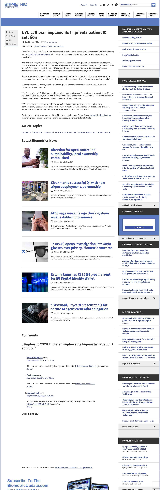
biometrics (26, 132)
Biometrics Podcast (153, 15)
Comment (12, 44)
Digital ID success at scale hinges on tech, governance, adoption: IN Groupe (138, 331)
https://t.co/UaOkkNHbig (86, 366)
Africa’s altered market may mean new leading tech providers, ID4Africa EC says (138, 128)
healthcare (37, 132)
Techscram (32, 375)
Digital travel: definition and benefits (138, 421)
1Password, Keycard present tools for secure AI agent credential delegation (79, 307)
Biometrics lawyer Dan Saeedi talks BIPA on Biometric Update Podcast (137, 291)
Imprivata (48, 132)
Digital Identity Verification (134, 49)
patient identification (87, 132)
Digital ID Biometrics (131, 363)
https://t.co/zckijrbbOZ (85, 383)
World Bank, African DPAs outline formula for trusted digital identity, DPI (137, 147)
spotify (116, 5)
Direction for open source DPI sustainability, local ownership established (74, 154)
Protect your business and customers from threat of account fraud (138, 385)
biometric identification (101, 115)
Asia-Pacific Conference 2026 (138, 466)
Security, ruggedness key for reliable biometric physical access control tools (138, 186)
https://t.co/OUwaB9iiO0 (38, 404)
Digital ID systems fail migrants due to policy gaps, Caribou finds (137, 348)
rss (100, 5)
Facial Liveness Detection (133, 66)
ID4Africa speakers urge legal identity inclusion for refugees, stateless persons (138, 157)
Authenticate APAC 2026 (138, 482)
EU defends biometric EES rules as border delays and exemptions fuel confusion (137, 97)
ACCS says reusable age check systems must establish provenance (80, 215)
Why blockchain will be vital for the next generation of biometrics (137, 272)
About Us (84, 5)
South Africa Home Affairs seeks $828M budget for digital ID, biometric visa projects (136, 197)
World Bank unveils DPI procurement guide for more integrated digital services (138, 320)
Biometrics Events (140, 15)
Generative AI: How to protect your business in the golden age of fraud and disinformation (137, 402)
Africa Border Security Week (138, 474)
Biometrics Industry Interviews (135, 298)
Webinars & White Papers (126, 15)
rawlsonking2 (33, 393)
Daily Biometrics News (132, 205)
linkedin (104, 5)
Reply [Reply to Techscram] (29, 386)
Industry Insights (91, 15)
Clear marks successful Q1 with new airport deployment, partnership (78, 185)
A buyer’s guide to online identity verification (136, 393)
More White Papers (130, 426)
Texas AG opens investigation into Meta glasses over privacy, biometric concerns (81, 246)
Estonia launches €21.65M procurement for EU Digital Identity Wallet (80, 276)
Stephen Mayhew (51, 42)
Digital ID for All (56, 15)
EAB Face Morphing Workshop (138, 458)
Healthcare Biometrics (56, 46)
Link (10, 40)
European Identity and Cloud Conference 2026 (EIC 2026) (138, 449)
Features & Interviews (79, 15)
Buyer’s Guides (68, 15)
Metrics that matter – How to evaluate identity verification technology (135, 412)
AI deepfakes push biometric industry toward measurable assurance (138, 177)
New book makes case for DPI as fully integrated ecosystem (138, 340)
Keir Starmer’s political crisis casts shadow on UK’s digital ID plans (137, 88)
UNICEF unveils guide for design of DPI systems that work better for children (138, 356)
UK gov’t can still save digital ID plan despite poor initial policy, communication (138, 107)
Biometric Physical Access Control (137, 43)
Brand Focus (101, 15)
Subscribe (93, 5)
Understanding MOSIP (131, 38)
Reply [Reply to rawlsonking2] (29, 406)
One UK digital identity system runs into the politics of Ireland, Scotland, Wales (138, 168)
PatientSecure (104, 132)
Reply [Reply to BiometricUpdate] (29, 368)
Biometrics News (44, 15)
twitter (108, 5)
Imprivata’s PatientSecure (39, 54)
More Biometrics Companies (134, 238)
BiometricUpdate (35, 357)
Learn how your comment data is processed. (74, 467)
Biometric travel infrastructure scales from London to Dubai (138, 138)
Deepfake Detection (130, 55)
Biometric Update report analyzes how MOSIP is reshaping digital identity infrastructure (137, 118)
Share (11, 32)
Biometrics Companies (112, 15)
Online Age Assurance (131, 61)
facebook (112, 5)
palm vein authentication (65, 132)
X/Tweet (12, 36)
